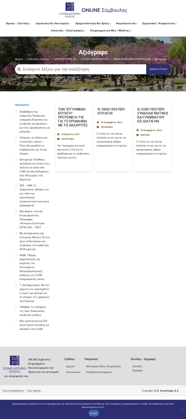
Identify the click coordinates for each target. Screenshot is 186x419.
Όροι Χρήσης (34, 390)
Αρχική (19, 59)
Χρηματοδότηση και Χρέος (93, 23)
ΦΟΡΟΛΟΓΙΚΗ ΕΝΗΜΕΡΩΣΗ (95, 59)
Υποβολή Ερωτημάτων (99, 372)
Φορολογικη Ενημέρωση (52, 77)
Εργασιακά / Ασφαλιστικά (159, 23)
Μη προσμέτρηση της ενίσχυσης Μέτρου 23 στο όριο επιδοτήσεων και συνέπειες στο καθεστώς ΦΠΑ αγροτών (35, 241)
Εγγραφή (137, 370)
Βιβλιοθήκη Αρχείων (38, 59)
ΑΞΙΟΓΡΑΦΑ (67, 139)
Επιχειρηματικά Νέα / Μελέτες (110, 30)
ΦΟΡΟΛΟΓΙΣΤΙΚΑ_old (65, 59)
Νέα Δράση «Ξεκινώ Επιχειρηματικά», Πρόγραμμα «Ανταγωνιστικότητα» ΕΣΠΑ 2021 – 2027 (32, 219)
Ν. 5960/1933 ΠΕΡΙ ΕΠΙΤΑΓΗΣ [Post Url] (111, 111)
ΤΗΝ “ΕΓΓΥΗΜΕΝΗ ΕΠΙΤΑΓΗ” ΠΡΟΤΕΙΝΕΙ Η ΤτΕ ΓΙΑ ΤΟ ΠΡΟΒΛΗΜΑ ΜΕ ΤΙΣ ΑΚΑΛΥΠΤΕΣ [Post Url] (73, 117)
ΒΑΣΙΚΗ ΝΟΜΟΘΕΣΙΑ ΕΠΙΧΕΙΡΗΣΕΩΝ (131, 59)
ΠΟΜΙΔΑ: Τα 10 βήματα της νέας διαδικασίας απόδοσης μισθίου (33, 311)
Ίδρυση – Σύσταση (18, 23)
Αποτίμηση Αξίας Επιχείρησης (103, 366)
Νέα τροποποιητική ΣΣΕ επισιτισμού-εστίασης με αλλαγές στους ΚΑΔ (34, 325)
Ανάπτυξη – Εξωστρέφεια (68, 30)
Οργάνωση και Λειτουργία (53, 23)
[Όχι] (182, 411)
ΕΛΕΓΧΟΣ (145, 135)
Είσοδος (137, 366)
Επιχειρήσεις (74, 77)
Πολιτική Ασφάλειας (13, 390)
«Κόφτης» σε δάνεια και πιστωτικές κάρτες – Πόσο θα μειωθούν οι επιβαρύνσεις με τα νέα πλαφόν (33, 145)
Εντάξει (93, 413)
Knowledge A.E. (169, 390)
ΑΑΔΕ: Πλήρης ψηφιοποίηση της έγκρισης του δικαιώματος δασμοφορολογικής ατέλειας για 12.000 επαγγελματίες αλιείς (32, 267)
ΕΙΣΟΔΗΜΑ (107, 127)
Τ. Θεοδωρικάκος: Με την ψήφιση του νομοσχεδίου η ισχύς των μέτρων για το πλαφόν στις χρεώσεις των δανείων (35, 293)
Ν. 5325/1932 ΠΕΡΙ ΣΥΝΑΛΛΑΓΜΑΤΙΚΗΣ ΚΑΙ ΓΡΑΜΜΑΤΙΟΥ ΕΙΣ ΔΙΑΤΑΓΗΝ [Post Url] (152, 115)
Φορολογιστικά (126, 23)
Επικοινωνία (73, 372)
